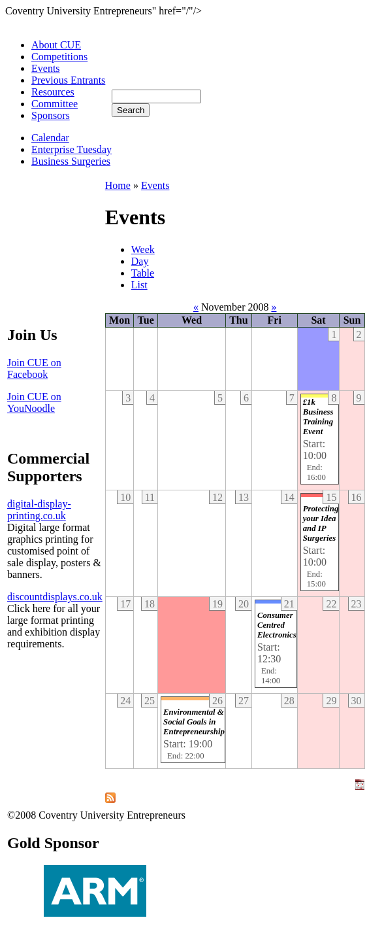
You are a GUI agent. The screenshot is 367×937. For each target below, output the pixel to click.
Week (143, 249)
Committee (54, 103)
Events (45, 68)
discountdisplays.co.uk (55, 596)
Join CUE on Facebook (34, 368)
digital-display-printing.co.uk (39, 509)
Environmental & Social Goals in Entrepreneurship (194, 721)
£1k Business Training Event (318, 417)
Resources (52, 91)
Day (140, 261)
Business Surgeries (70, 161)
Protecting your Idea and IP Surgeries (321, 523)
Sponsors (50, 115)
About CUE (56, 44)
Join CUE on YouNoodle (34, 402)
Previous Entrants (68, 80)
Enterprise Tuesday (71, 149)
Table (142, 273)
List (139, 284)
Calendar (50, 137)
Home (118, 185)
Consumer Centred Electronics (276, 625)
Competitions (59, 56)
